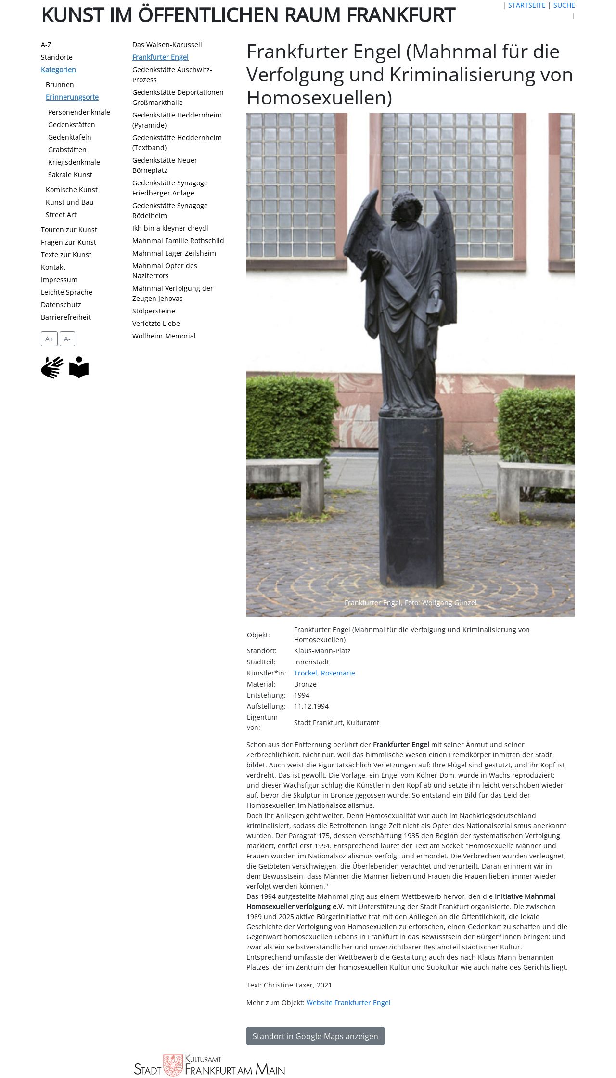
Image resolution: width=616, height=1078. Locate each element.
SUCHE (564, 5)
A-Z (46, 44)
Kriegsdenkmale (74, 162)
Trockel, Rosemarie (324, 672)
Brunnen (60, 84)
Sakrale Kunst (70, 174)
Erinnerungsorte (72, 97)
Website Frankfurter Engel (349, 1002)
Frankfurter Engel (160, 57)
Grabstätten (67, 149)
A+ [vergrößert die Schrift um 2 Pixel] (49, 338)
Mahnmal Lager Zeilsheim (174, 253)
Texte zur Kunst (66, 254)
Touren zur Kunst (69, 229)
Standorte (57, 57)
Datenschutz (61, 304)
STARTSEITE (527, 5)
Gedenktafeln (69, 137)
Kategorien (58, 69)
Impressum (59, 279)
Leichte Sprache (66, 292)
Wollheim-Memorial (164, 335)
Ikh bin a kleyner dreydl (170, 228)
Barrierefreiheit (66, 317)
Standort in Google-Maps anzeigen (315, 1036)
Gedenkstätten (71, 124)
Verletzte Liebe (156, 323)
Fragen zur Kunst (68, 242)
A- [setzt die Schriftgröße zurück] (67, 338)
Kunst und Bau (70, 202)
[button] (270, 365)
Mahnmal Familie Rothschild (178, 240)
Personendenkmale (79, 112)
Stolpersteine (153, 310)
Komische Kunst (72, 189)
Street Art (61, 214)
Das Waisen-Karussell (167, 44)
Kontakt (53, 267)
